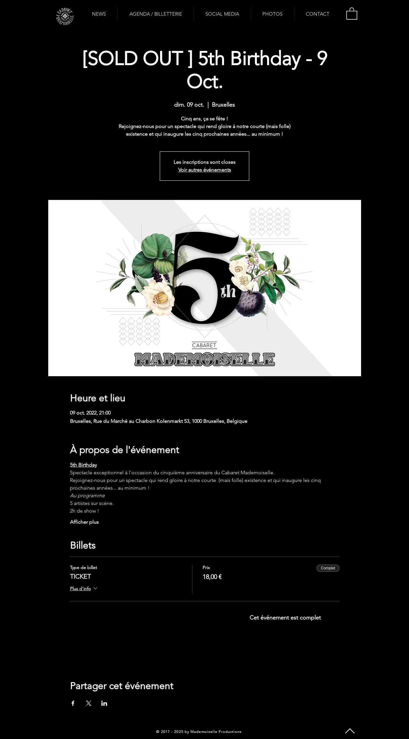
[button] (351, 13)
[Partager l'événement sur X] (89, 703)
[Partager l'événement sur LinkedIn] (104, 703)
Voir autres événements (204, 170)
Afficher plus (84, 522)
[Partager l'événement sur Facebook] (73, 703)
